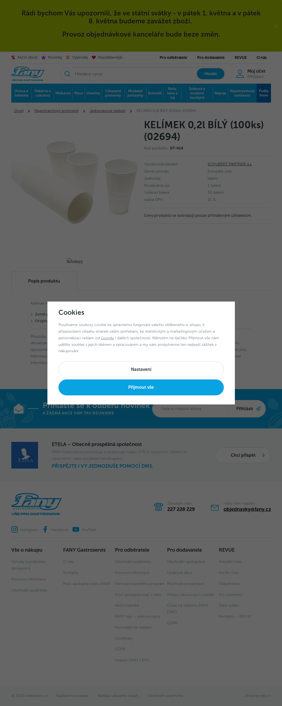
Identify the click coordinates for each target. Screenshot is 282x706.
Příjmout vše (141, 387)
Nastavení (141, 369)
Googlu (107, 338)
